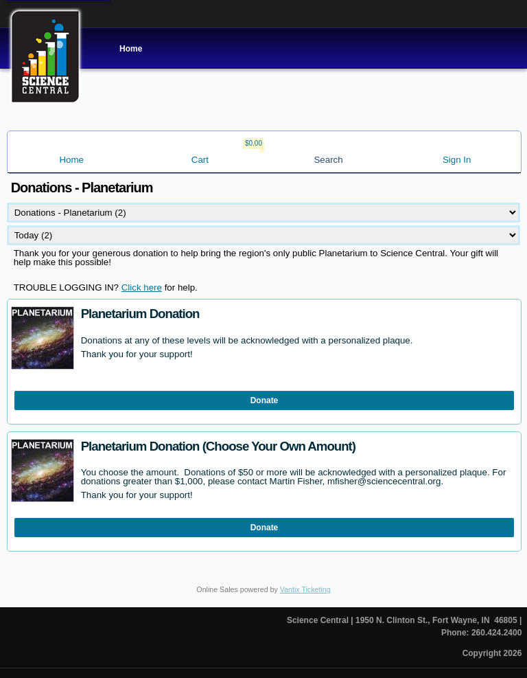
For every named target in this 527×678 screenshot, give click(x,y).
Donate (264, 400)
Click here (141, 287)
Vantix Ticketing (305, 589)
